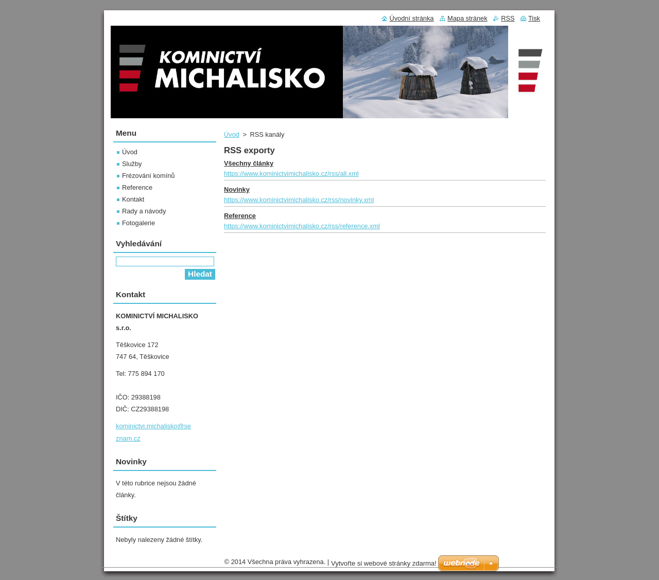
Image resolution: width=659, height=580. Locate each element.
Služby (132, 164)
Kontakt (133, 199)
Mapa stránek (467, 18)
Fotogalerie (138, 223)
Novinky (237, 189)
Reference (240, 216)
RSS (507, 18)
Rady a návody (144, 211)
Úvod (231, 134)
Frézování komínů (148, 175)
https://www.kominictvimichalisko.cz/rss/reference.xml (302, 226)
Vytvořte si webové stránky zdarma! (384, 566)
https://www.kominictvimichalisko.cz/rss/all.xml (291, 173)
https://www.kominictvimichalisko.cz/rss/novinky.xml (299, 200)
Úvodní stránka (411, 18)
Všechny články (248, 163)
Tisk (534, 18)
